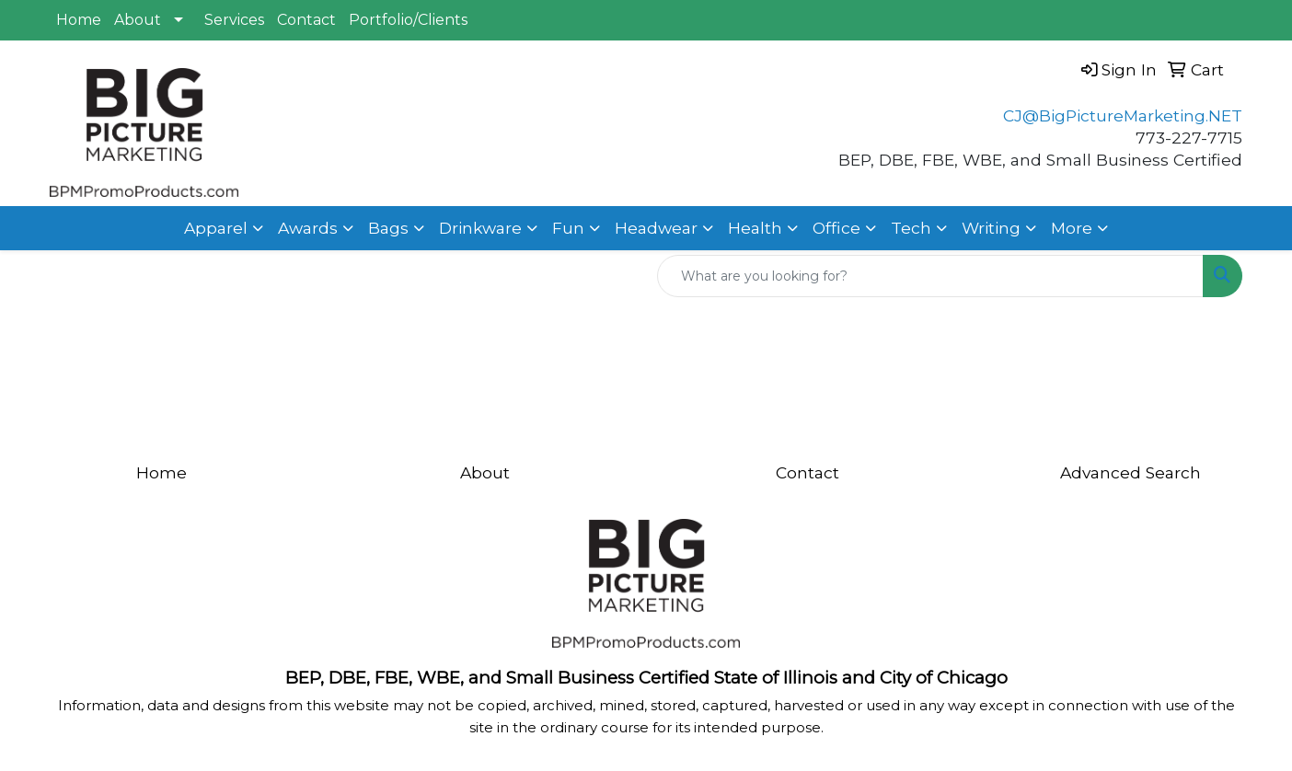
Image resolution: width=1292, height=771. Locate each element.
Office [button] (836, 227)
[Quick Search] (930, 276)
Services (234, 20)
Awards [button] (308, 227)
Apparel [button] (216, 227)
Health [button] (755, 227)
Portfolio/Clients (408, 20)
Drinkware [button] (480, 227)
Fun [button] (568, 227)
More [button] (1071, 227)
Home (78, 20)
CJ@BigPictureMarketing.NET (1122, 115)
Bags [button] (388, 227)
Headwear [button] (656, 227)
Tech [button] (911, 227)
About (137, 20)
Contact (306, 20)
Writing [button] (991, 227)
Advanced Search (1130, 472)
